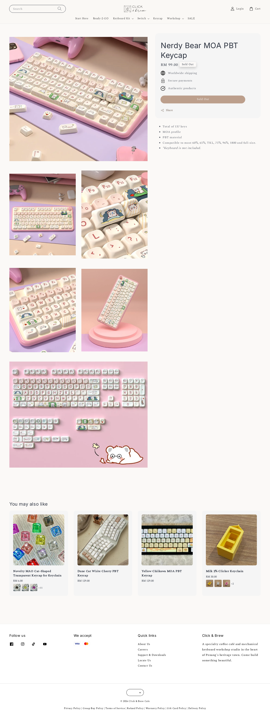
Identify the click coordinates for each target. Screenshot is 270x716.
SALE (191, 18)
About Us (144, 644)
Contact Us (145, 666)
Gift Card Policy (177, 708)
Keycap (158, 18)
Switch (141, 18)
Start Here (81, 18)
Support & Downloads (152, 655)
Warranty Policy (155, 708)
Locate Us (144, 660)
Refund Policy (135, 708)
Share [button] (167, 110)
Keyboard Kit (121, 18)
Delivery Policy (197, 708)
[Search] (60, 8)
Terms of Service (115, 708)
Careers (143, 650)
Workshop (173, 18)
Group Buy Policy (93, 708)
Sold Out (203, 99)
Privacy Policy (72, 708)
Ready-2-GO (101, 18)
